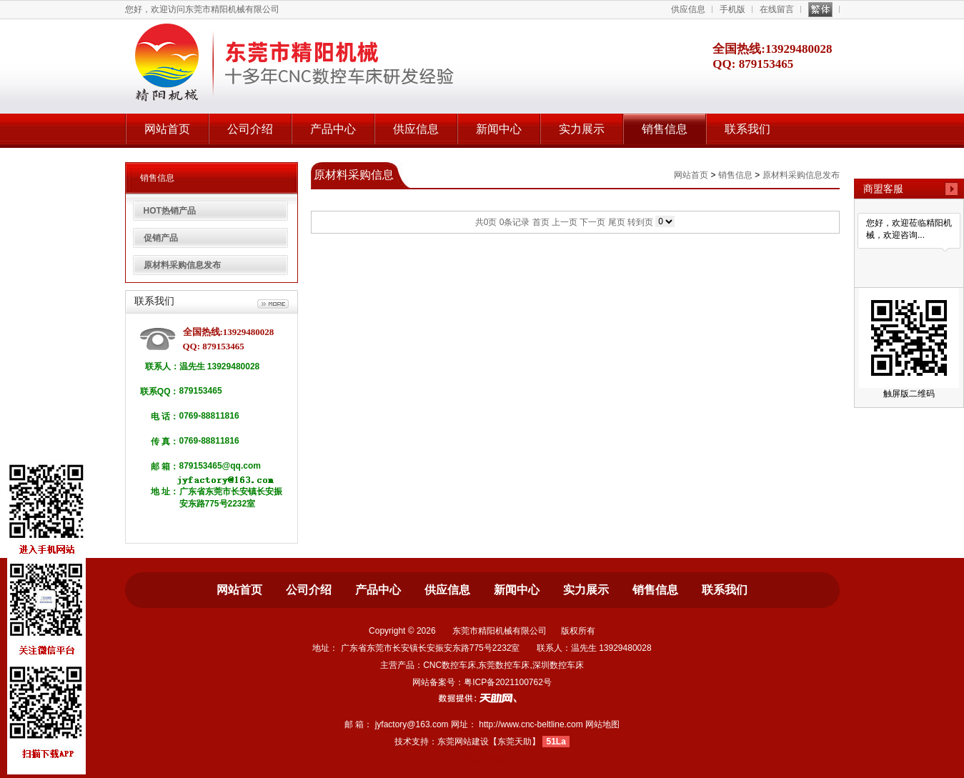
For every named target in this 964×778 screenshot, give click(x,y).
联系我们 (747, 129)
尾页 (616, 222)
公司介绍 (250, 129)
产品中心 (333, 129)
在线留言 (777, 9)
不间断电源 (482, 759)
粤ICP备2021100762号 (508, 682)
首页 (541, 222)
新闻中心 (499, 129)
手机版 (732, 9)
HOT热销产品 (170, 211)
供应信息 (688, 9)
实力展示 (582, 129)
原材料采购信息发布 (182, 265)
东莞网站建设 (463, 742)
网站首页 (167, 129)
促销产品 (161, 238)
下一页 (592, 222)
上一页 (564, 222)
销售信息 (664, 129)
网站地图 (602, 724)
